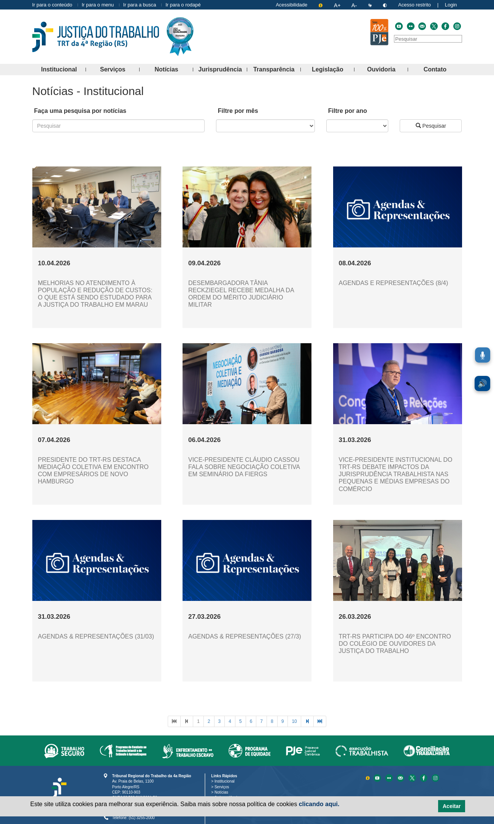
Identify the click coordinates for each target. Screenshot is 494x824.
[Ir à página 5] (240, 721)
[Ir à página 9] (282, 721)
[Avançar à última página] (319, 721)
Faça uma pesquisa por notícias (80, 111)
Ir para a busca (139, 5)
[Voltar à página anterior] (186, 721)
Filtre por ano (347, 111)
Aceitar (452, 806)
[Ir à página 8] (272, 721)
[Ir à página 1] (198, 721)
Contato (443, 70)
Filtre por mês (238, 111)
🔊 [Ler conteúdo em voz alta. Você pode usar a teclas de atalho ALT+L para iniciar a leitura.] (482, 383)
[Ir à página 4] (229, 721)
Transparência (277, 70)
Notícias (174, 70)
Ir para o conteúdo (52, 5)
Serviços (120, 70)
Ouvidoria (387, 70)
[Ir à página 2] (208, 721)
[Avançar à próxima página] (307, 721)
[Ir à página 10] (294, 721)
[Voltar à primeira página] (174, 721)
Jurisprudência (223, 70)
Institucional (63, 70)
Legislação (333, 70)
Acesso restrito (414, 5)
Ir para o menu (98, 5)
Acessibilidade (291, 5)
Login (451, 5)
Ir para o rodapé (183, 5)
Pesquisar (431, 126)
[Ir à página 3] (219, 721)
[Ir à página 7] (261, 721)
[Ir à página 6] (251, 721)
